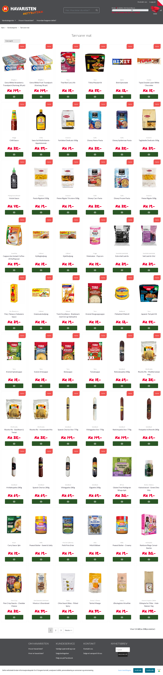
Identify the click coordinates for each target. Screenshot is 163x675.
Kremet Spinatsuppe (14, 372)
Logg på (152, 2)
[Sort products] (12, 41)
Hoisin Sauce (14, 198)
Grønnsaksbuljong (41, 314)
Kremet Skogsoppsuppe (95, 314)
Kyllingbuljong (41, 256)
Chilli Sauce (14, 140)
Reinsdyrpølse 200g (122, 372)
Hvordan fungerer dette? (46, 20)
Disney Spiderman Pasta (122, 140)
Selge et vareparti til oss (92, 653)
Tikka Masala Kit (95, 82)
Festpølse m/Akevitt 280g (149, 429)
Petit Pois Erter (68, 545)
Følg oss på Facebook (64, 658)
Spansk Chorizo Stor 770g (68, 429)
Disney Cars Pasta (95, 198)
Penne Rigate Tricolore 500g (68, 198)
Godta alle (150, 670)
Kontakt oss (142, 2)
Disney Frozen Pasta (122, 198)
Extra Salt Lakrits (122, 256)
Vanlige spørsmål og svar (65, 649)
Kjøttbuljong (68, 256)
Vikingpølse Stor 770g (95, 429)
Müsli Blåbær (95, 545)
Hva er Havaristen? (26, 20)
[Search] (81, 10)
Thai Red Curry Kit (68, 82)
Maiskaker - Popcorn (95, 256)
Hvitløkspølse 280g (14, 487)
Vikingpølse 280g (68, 487)
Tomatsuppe (95, 372)
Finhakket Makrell (122, 314)
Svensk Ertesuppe (41, 372)
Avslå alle (138, 670)
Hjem (3, 28)
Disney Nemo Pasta (95, 140)
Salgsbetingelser (62, 653)
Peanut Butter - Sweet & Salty (41, 545)
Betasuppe (68, 372)
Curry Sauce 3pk (14, 545)
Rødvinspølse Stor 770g (122, 429)
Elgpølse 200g (95, 487)
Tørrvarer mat (23, 28)
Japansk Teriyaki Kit (149, 314)
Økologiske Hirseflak (122, 603)
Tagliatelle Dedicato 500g (149, 140)
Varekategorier (8, 20)
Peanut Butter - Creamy (122, 545)
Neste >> (68, 630)
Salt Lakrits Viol (149, 256)
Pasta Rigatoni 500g (41, 198)
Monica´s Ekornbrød (41, 603)
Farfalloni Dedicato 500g (68, 140)
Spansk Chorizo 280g (41, 487)
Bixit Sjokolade (122, 82)
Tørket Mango (95, 603)
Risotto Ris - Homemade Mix (41, 429)
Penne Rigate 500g (149, 198)
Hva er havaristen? (35, 649)
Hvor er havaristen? (36, 653)
